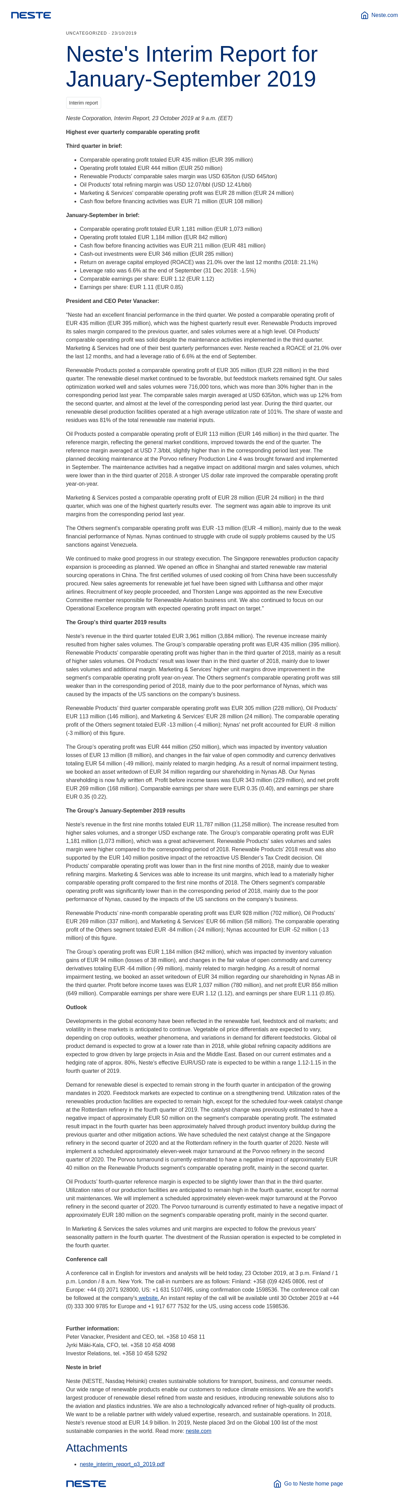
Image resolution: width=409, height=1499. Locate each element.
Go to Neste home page (308, 1484)
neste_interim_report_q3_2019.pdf (122, 1464)
